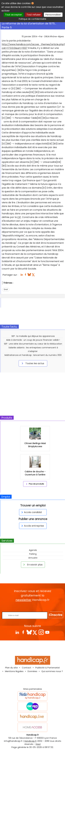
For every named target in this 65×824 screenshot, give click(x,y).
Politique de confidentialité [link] (32, 19)
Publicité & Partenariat (47, 667)
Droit (6, 289)
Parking (33, 553)
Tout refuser (34, 14)
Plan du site (11, 667)
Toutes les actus (32, 363)
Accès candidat (31, 512)
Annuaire (32, 557)
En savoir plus (32, 564)
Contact (26, 667)
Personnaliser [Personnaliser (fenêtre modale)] (53, 14)
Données (32, 671)
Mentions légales (14, 671)
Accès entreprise (32, 526)
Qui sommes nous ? (52, 671)
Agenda (33, 550)
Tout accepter (13, 14)
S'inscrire (55, 615)
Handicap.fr (30, 741)
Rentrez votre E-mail (33, 607)
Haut (38, 744)
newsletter (23, 600)
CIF (19, 217)
